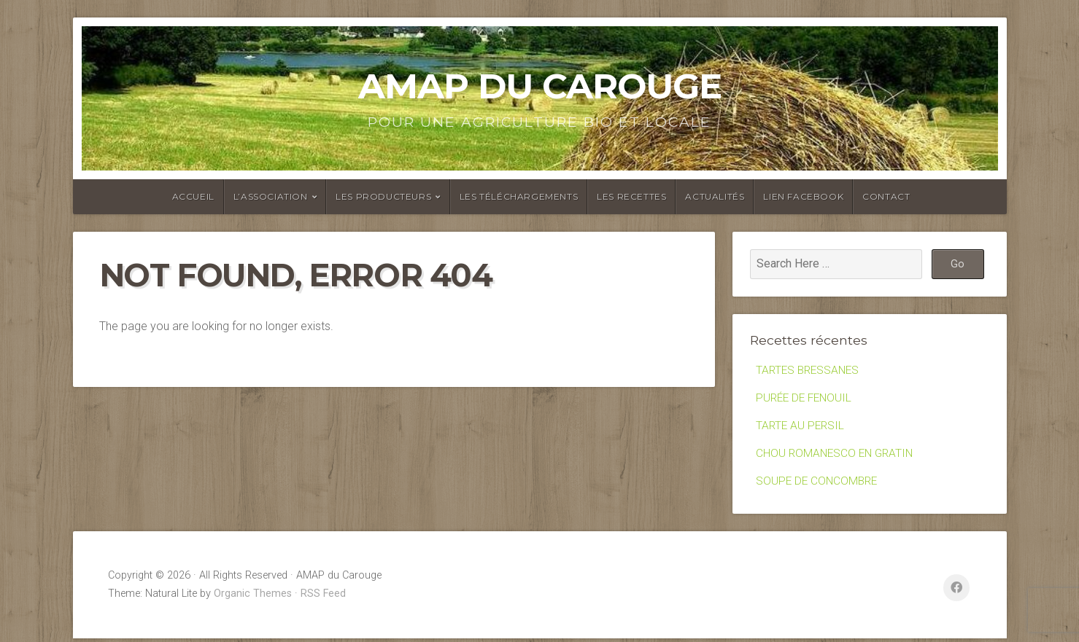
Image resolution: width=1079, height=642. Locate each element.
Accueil (193, 196)
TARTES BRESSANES (810, 370)
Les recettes (631, 196)
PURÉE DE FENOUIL (806, 399)
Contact (886, 196)
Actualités (714, 196)
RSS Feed (323, 597)
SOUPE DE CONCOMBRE (818, 484)
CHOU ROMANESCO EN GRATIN (837, 456)
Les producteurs (383, 196)
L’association (270, 196)
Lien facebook (803, 196)
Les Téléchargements (519, 196)
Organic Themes (253, 597)
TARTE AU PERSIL (801, 427)
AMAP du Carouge (540, 86)
